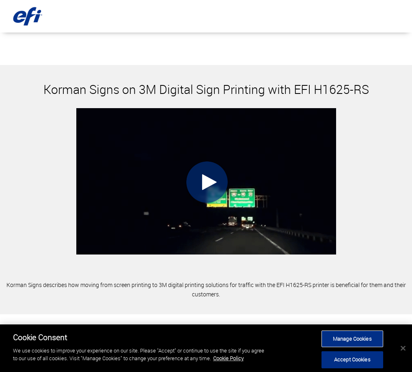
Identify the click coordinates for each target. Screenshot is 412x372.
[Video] (206, 181)
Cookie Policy (228, 358)
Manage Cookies (352, 338)
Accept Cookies (352, 359)
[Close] (403, 348)
